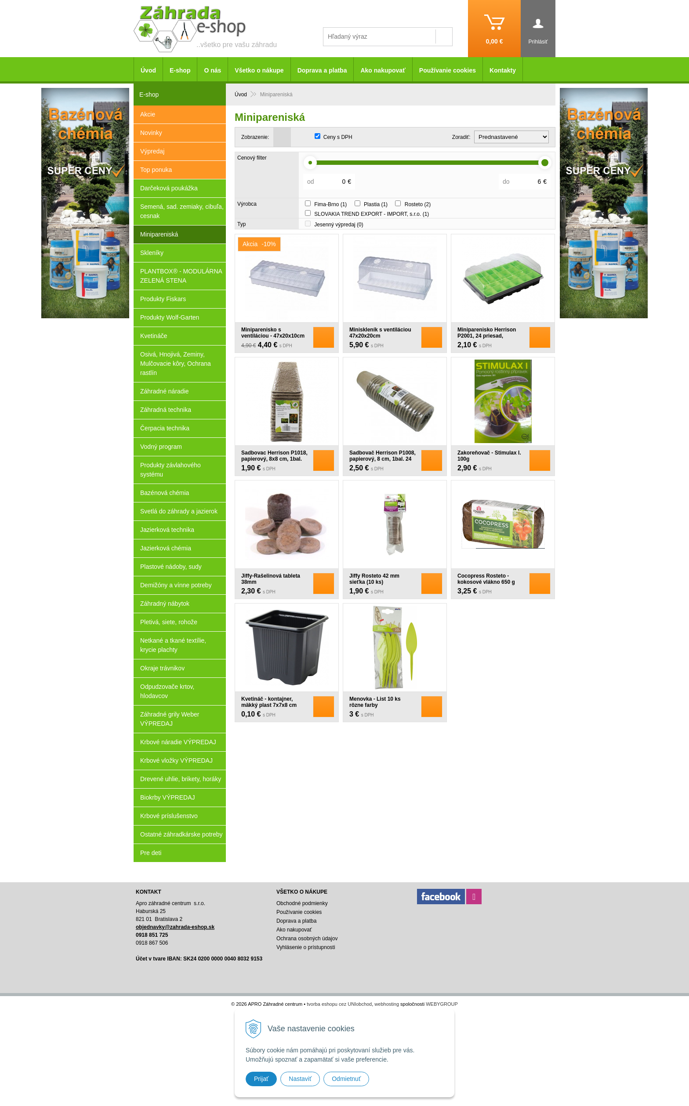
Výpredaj (152, 151)
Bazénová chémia (164, 492)
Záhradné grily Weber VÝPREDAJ (169, 719)
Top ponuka (156, 169)
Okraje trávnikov (162, 668)
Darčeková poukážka (169, 188)
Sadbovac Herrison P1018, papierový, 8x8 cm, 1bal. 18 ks (274, 459)
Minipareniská (159, 234)
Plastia (376, 204)
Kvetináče (153, 335)
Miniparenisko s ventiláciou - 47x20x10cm (273, 333)
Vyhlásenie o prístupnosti (305, 947)
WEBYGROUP (442, 1004)
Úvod (148, 70)
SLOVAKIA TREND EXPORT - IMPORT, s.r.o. (371, 214)
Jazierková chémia (165, 548)
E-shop (180, 70)
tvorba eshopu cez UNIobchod (339, 1004)
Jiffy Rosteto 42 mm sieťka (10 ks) (374, 579)
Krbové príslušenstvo (169, 815)
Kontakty (503, 70)
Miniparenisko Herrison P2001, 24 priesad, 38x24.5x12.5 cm (486, 336)
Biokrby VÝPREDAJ (167, 797)
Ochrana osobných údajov (306, 938)
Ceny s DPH (337, 137)
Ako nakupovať (382, 70)
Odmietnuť (346, 1078)
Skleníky (151, 252)
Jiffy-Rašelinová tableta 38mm (270, 579)
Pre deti (150, 852)
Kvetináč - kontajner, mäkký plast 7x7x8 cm (269, 702)
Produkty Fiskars (163, 298)
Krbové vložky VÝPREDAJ (176, 760)
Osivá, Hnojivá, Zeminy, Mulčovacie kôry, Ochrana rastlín (175, 363)
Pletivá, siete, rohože (168, 622)
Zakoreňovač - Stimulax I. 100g (489, 456)
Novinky (151, 132)
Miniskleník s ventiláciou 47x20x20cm (380, 333)
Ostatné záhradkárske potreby (181, 834)
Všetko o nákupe (259, 70)
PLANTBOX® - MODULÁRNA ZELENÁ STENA (181, 276)
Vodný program (161, 446)
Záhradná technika (165, 409)
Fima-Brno (330, 204)
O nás (212, 70)
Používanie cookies (447, 70)
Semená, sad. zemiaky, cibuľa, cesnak (182, 211)
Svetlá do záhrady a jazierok (179, 511)
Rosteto (418, 204)
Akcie (147, 114)
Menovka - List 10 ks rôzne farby (375, 702)
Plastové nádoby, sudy (171, 566)
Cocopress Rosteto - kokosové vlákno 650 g (486, 579)
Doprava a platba (322, 70)
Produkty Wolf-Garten (169, 317)
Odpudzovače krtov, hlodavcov (167, 691)
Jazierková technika (167, 529)
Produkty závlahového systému (170, 470)
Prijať (261, 1078)
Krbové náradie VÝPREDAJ (178, 742)
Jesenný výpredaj (338, 225)
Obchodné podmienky (302, 903)
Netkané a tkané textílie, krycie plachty (173, 645)
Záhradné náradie (164, 391)
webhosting (386, 1004)
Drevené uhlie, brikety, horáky (180, 778)
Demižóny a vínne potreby (176, 585)
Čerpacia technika (164, 428)
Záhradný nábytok (164, 603)
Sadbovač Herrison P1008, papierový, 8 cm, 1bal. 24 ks (382, 459)
